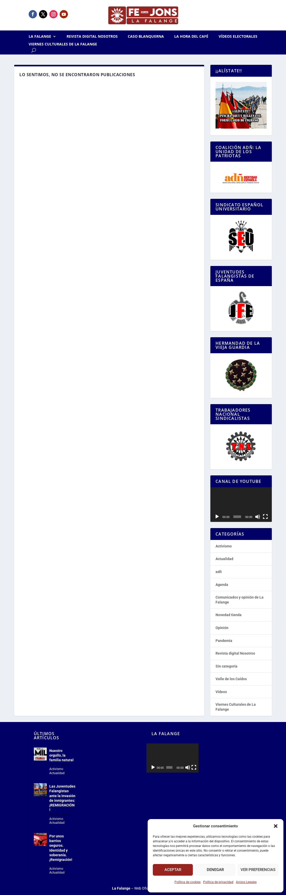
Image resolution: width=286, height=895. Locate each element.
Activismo (224, 546)
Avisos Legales (246, 882)
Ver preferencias (258, 869)
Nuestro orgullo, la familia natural (61, 755)
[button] (275, 826)
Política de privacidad (218, 882)
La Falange (40, 37)
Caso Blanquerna (146, 37)
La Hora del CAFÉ (191, 37)
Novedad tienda (229, 615)
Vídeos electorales (238, 37)
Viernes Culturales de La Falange (63, 44)
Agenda (222, 585)
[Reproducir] (217, 516)
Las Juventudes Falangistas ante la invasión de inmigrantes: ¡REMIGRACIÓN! (62, 798)
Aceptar (172, 869)
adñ (219, 572)
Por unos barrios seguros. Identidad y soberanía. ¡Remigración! (60, 848)
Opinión (222, 628)
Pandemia (224, 641)
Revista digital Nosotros (92, 37)
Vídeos (221, 692)
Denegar (215, 869)
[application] (241, 504)
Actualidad (224, 559)
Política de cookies (187, 882)
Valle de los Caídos (231, 679)
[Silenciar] (257, 516)
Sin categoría (226, 666)
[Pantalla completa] (265, 516)
